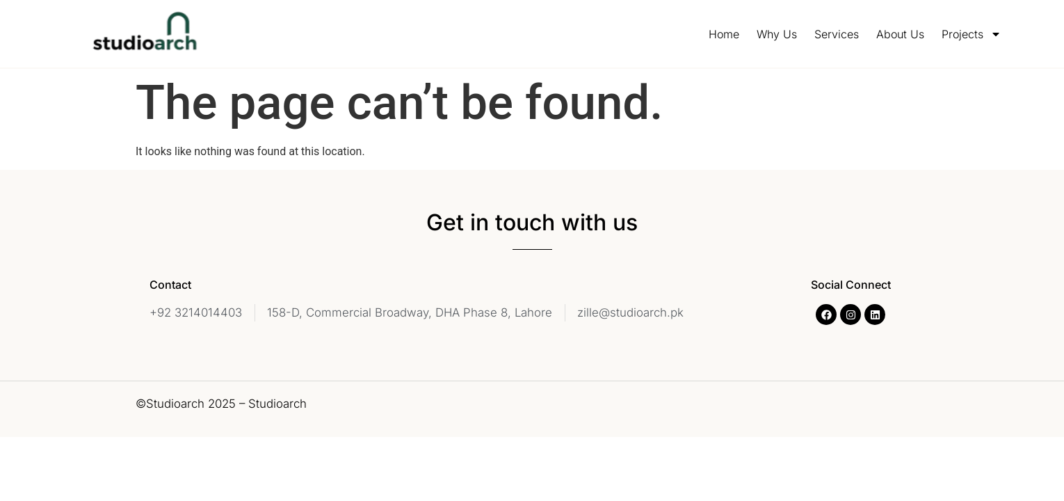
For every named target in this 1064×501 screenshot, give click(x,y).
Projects (971, 34)
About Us (900, 34)
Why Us (777, 34)
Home (724, 34)
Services (836, 34)
